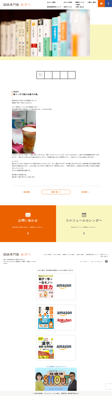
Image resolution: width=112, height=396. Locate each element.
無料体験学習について (54, 7)
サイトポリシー (84, 261)
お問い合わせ (80, 7)
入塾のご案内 (92, 2)
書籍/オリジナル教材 (68, 254)
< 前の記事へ (26, 192)
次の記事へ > (85, 192)
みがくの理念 (51, 2)
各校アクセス (68, 7)
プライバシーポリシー (97, 261)
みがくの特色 (68, 2)
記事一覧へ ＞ (56, 192)
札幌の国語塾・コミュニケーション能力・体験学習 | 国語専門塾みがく (56, 393)
